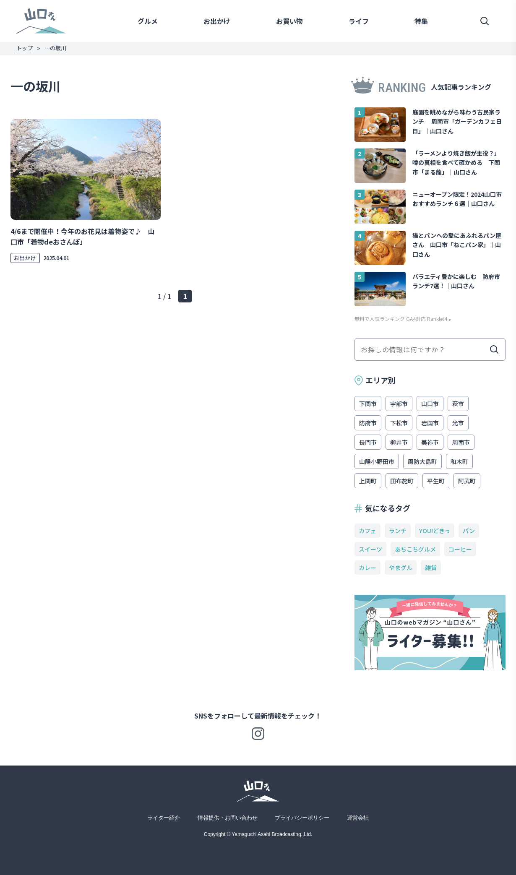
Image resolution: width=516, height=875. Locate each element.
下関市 (368, 403)
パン (469, 530)
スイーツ (370, 549)
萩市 (458, 403)
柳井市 (399, 442)
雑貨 (431, 567)
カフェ (367, 530)
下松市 (399, 423)
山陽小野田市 (376, 461)
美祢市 (430, 442)
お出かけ (216, 21)
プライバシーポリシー (302, 818)
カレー (367, 567)
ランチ (398, 530)
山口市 (430, 403)
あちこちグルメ (415, 549)
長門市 (368, 442)
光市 (458, 423)
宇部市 (399, 403)
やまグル (400, 567)
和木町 (459, 461)
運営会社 (358, 818)
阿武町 (467, 481)
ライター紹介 (163, 818)
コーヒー (460, 549)
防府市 (368, 423)
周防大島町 (422, 461)
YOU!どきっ (434, 530)
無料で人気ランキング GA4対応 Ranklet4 (400, 318)
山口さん (41, 20)
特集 (421, 21)
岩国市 (430, 423)
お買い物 (289, 21)
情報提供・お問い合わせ (228, 818)
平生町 (436, 481)
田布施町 (402, 481)
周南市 (461, 442)
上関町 (368, 481)
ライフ (359, 21)
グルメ (148, 21)
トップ (24, 48)
